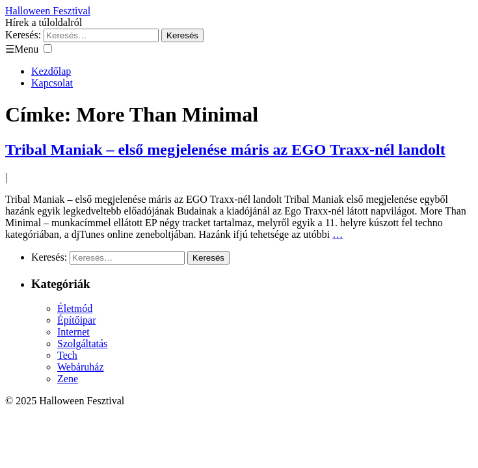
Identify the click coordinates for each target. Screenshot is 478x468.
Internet (73, 331)
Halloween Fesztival (47, 10)
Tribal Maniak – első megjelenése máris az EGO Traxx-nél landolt (225, 149)
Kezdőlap (51, 71)
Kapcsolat (52, 82)
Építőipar (76, 320)
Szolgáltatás (82, 343)
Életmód (74, 308)
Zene (67, 378)
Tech (67, 355)
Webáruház (80, 366)
